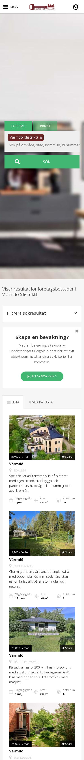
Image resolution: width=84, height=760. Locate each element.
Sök (46, 161)
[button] (77, 6)
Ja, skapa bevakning (42, 376)
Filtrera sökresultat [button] (42, 313)
